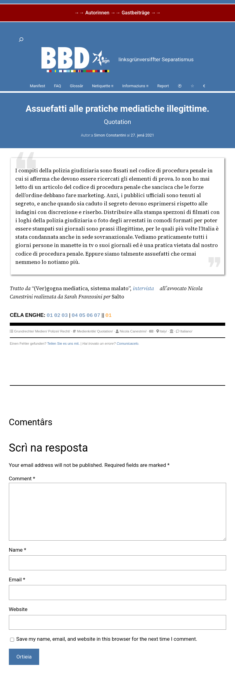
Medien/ (41, 331)
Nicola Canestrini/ (133, 331)
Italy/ (163, 331)
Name (17, 550)
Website (18, 609)
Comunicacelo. (128, 343)
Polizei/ (53, 331)
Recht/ (65, 331)
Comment (22, 478)
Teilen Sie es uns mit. (63, 343)
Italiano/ (186, 331)
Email (17, 579)
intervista (143, 288)
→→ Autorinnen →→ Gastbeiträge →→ (117, 13)
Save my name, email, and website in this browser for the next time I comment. (106, 639)
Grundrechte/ (24, 331)
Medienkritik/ (86, 331)
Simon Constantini (110, 135)
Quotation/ (105, 331)
